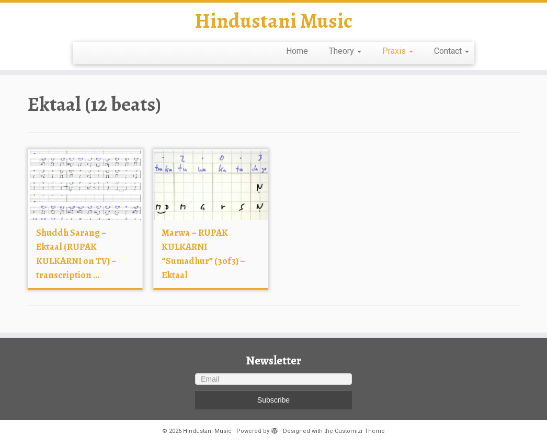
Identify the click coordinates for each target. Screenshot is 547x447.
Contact (451, 51)
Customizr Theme (360, 431)
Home (297, 51)
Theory (345, 51)
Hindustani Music (273, 20)
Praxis (397, 51)
